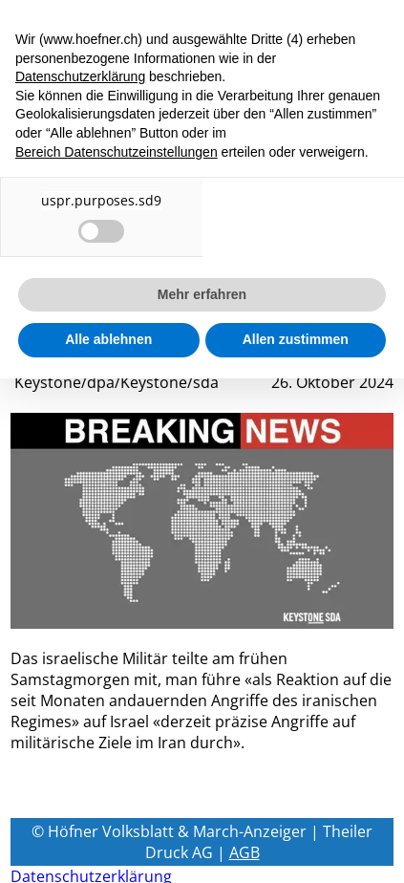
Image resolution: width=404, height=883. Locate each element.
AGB (244, 852)
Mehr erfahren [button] (202, 294)
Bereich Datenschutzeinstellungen (116, 152)
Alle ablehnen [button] (108, 339)
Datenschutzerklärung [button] (80, 76)
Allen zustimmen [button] (296, 339)
